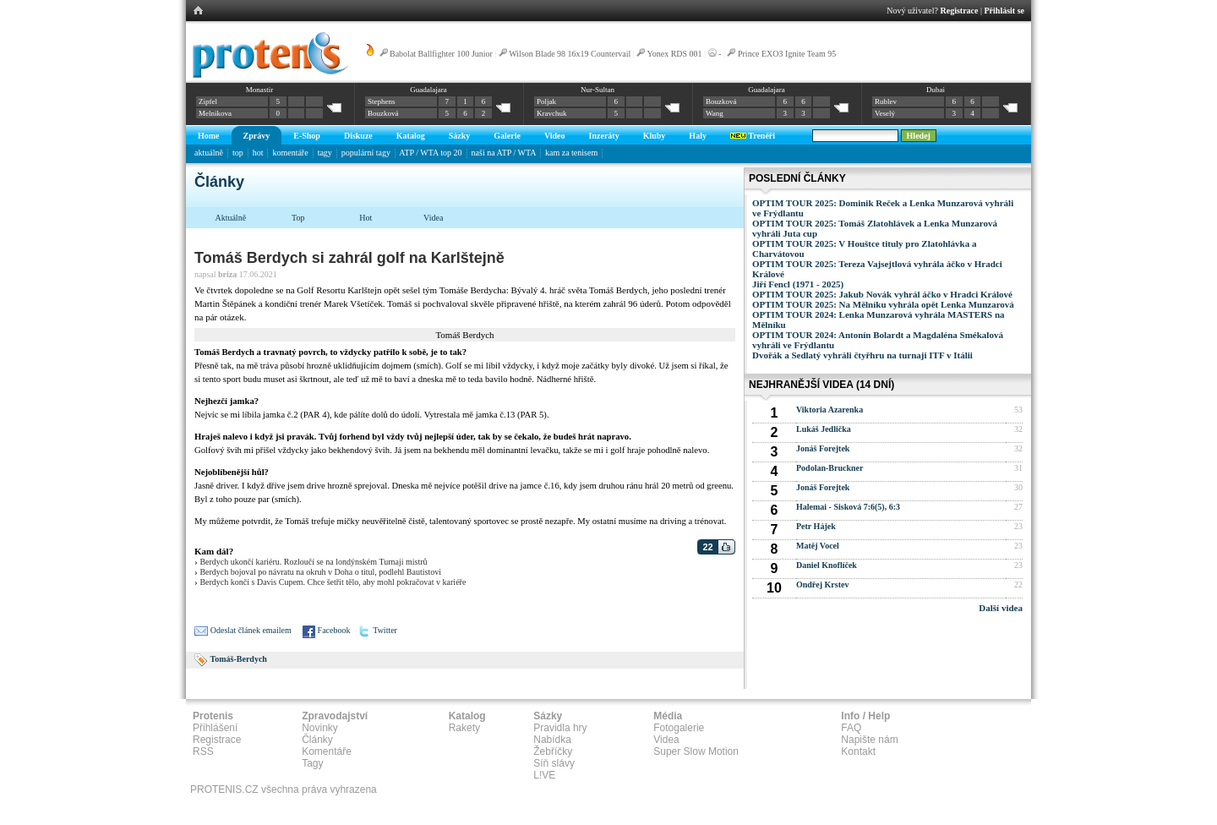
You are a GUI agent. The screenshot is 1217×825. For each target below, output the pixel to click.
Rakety (464, 728)
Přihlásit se (1005, 10)
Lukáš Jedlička (823, 429)
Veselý (885, 113)
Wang (714, 113)
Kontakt (858, 751)
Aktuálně (230, 217)
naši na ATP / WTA (504, 152)
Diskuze (358, 135)
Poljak (546, 101)
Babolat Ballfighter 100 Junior (441, 53)
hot (258, 152)
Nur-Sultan (597, 89)
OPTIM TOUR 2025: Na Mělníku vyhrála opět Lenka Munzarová (883, 304)
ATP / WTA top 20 (430, 152)
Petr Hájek (816, 526)
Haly (698, 135)
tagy (325, 152)
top (237, 152)
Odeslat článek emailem (251, 630)
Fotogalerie (678, 728)
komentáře (290, 152)
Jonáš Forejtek (822, 448)
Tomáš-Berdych (238, 659)
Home (209, 135)
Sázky (460, 135)
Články (317, 740)
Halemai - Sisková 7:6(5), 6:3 (848, 506)
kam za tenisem (571, 152)
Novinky (320, 728)
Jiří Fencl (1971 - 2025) (797, 284)
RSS (203, 751)
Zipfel (208, 101)
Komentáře (327, 751)
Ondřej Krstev (822, 584)
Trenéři (752, 135)
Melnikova (215, 113)
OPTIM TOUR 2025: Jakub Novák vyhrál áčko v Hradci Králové (882, 294)
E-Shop (306, 135)
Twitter (385, 630)
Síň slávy (554, 763)
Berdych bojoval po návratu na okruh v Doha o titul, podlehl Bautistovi (320, 571)
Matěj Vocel (817, 545)
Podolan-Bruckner (829, 468)
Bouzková (383, 113)
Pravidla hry (560, 728)
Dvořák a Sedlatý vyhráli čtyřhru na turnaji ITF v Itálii (862, 355)
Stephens (382, 101)
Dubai (935, 89)
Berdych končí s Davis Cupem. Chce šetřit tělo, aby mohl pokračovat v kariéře (332, 582)
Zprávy (256, 135)
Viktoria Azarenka (829, 409)
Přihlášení (215, 728)
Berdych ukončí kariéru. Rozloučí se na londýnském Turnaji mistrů (313, 561)
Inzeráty (604, 135)
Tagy (312, 763)
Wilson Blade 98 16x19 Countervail (569, 53)
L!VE (544, 775)
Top (298, 217)
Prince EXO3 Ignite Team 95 (787, 53)
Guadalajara (428, 89)
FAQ (851, 728)
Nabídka (552, 740)
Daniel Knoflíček (826, 565)
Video (554, 135)
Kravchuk (552, 113)
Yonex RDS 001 (674, 53)
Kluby (654, 135)
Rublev (886, 101)
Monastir (260, 89)
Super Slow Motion (696, 751)
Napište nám (869, 740)
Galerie (507, 135)
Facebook (334, 630)
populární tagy (365, 152)
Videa (433, 217)
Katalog (410, 135)
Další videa (1001, 608)
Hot (365, 217)
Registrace (960, 10)
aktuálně (208, 152)
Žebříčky (552, 751)
